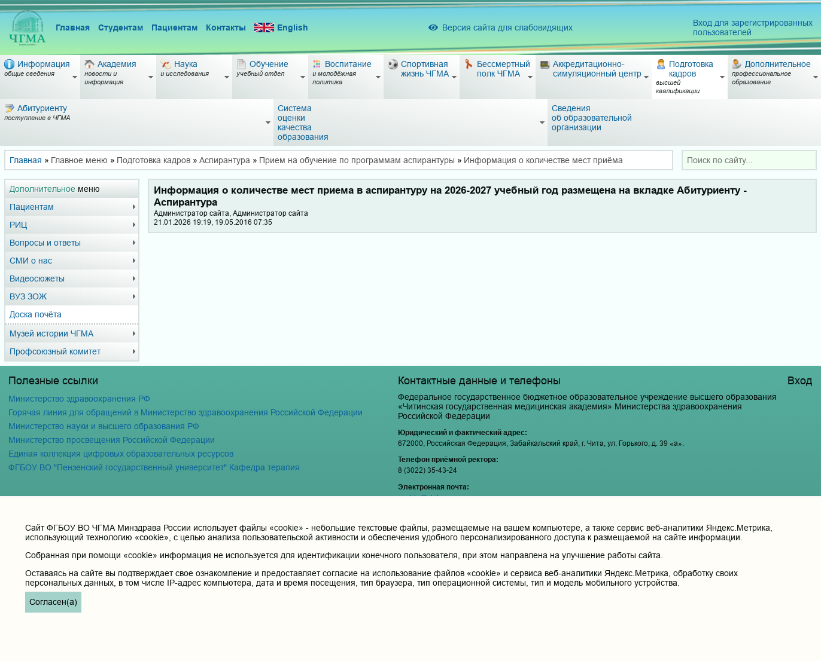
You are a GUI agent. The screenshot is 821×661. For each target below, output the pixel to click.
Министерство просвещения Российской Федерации (111, 440)
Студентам (120, 27)
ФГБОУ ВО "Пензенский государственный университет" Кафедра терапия (154, 467)
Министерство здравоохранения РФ (79, 398)
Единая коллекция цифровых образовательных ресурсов (120, 453)
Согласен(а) (53, 602)
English (281, 28)
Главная (73, 27)
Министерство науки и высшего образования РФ (103, 426)
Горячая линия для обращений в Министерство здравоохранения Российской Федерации (185, 412)
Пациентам (174, 27)
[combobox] (749, 160)
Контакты (226, 27)
